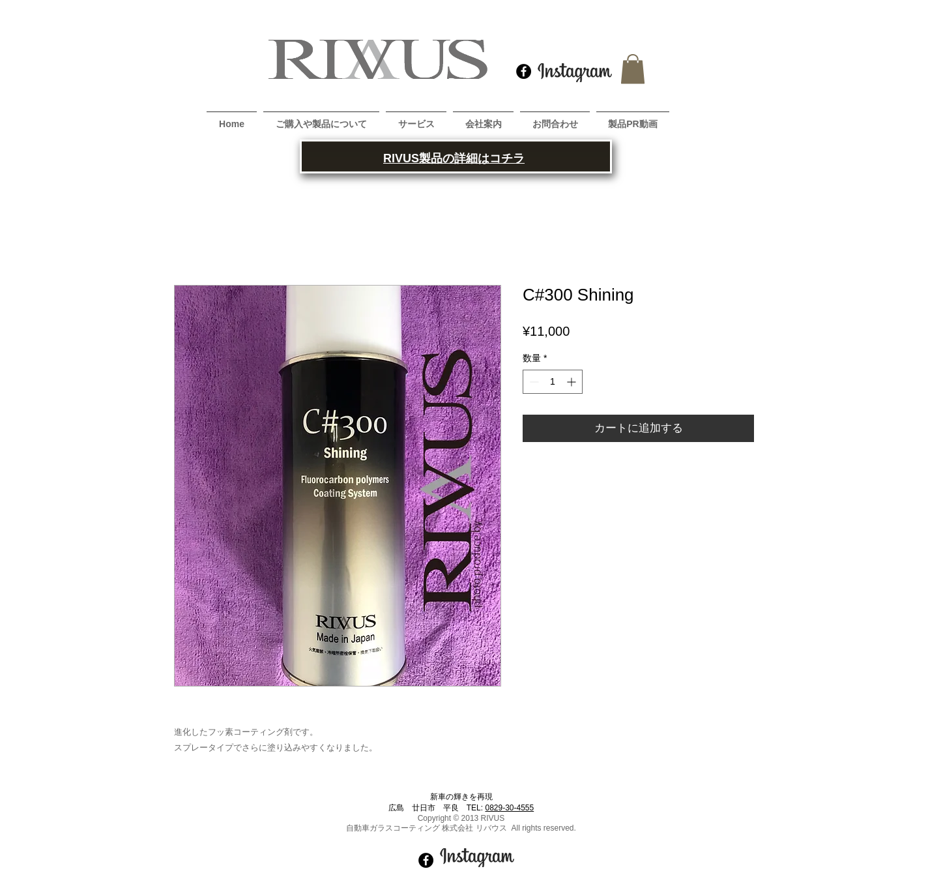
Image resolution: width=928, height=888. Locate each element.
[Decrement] (533, 381)
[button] (632, 68)
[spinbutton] (552, 381)
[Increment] (572, 381)
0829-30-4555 (509, 807)
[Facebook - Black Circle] (523, 71)
